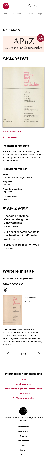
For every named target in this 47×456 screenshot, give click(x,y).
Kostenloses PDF (13, 131)
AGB (23, 379)
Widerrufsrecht (23, 393)
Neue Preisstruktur (23, 384)
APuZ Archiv (11, 30)
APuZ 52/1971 (13, 284)
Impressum (23, 427)
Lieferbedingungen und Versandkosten (23, 389)
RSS (23, 445)
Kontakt (23, 450)
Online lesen (11, 137)
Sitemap (23, 436)
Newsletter (23, 441)
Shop (5, 14)
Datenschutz (23, 431)
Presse (23, 455)
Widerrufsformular (23, 398)
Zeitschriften (15, 14)
